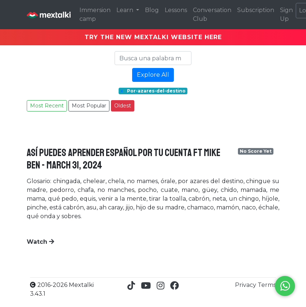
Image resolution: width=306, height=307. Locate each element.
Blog (152, 10)
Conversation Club (212, 14)
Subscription (255, 10)
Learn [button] (125, 10)
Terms (267, 284)
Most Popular (89, 105)
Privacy (246, 284)
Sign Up (286, 14)
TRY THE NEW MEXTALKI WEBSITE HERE (153, 37)
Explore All (153, 74)
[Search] (153, 58)
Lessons (176, 10)
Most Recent (47, 105)
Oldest (122, 105)
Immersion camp (95, 14)
